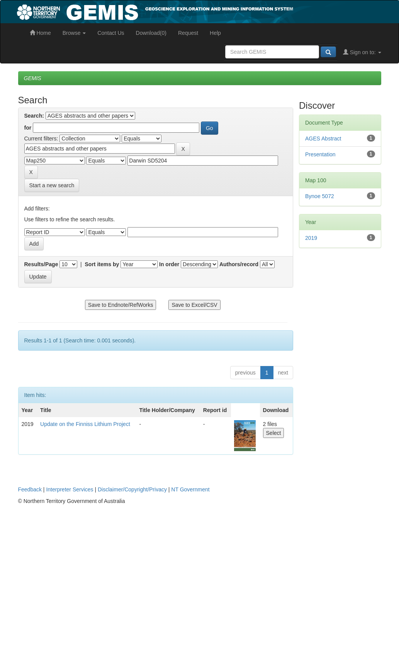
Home (40, 33)
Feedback (30, 489)
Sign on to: (362, 52)
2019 (311, 238)
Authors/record (238, 264)
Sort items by (102, 264)
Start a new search (52, 185)
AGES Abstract (323, 138)
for (28, 128)
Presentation (320, 154)
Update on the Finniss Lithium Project (85, 424)
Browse (74, 33)
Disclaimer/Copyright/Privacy (132, 489)
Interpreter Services (69, 489)
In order (169, 264)
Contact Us (110, 33)
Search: (34, 116)
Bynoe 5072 (319, 196)
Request (188, 33)
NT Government (190, 489)
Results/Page (41, 264)
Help (215, 33)
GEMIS (32, 78)
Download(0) (151, 33)
